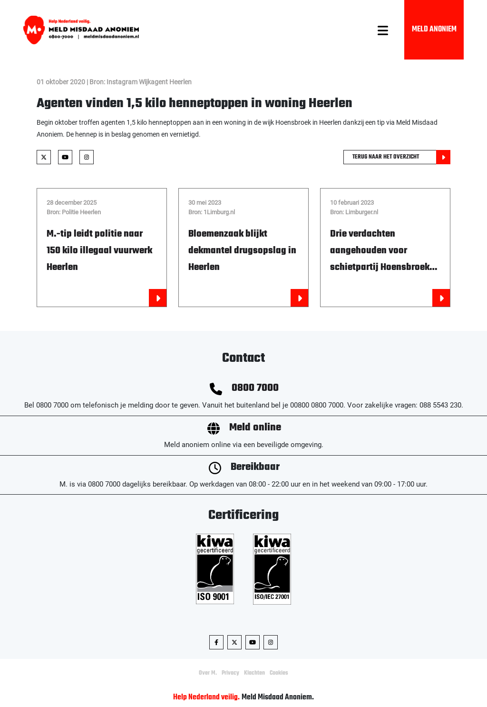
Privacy (230, 673)
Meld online (255, 428)
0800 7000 (255, 388)
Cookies (279, 673)
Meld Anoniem (434, 29)
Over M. (208, 673)
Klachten (254, 673)
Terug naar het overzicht (401, 157)
